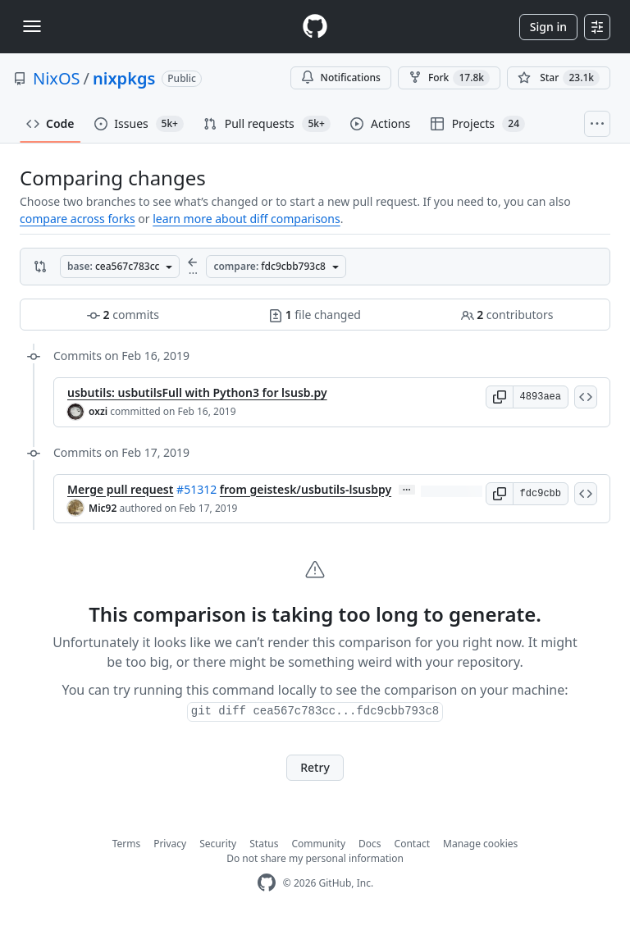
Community (318, 844)
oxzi (98, 411)
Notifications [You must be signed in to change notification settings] (341, 77)
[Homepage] (315, 26)
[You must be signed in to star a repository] (558, 77)
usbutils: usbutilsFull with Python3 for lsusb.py (197, 392)
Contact (412, 844)
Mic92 (102, 508)
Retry (315, 767)
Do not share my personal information (315, 858)
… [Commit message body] (407, 490)
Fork (449, 78)
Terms (126, 844)
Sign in (548, 26)
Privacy (169, 844)
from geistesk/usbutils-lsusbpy (305, 489)
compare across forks (77, 218)
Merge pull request (120, 489)
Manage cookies (480, 844)
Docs (369, 844)
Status (263, 844)
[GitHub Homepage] (266, 883)
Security (217, 844)
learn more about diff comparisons (246, 218)
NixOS (56, 78)
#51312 (196, 489)
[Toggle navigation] (32, 26)
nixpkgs (124, 78)
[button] (500, 396)
